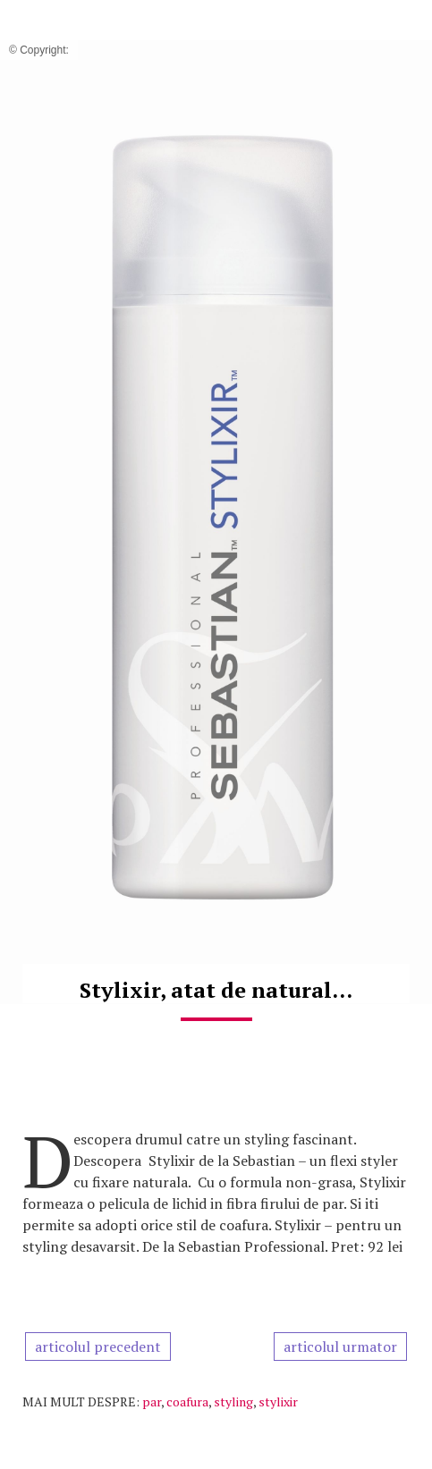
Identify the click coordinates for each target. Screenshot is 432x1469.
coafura (187, 1401)
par (151, 1401)
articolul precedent (98, 1346)
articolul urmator (340, 1346)
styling (233, 1401)
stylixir (278, 1401)
